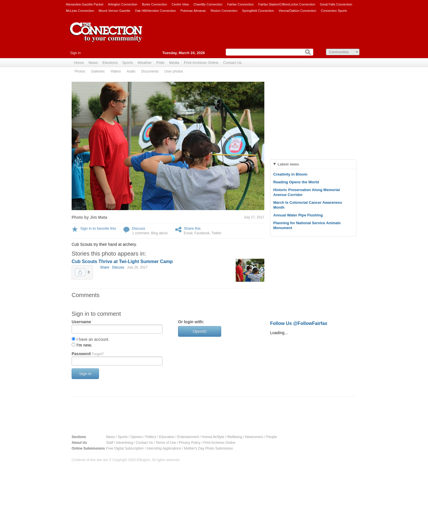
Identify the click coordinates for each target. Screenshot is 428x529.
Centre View (180, 4)
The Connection (106, 36)
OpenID (200, 331)
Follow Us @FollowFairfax (298, 323)
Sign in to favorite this (98, 228)
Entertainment (188, 437)
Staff (109, 443)
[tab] (313, 164)
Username (81, 321)
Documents (150, 71)
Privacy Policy (189, 443)
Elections (110, 62)
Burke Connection (154, 4)
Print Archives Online (201, 62)
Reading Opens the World (296, 182)
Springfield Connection (258, 10)
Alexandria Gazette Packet (84, 4)
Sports (127, 62)
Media (174, 62)
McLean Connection (80, 10)
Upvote (80, 272)
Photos (79, 71)
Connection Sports (334, 10)
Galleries (97, 71)
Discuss (138, 228)
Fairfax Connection (240, 4)
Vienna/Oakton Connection (297, 10)
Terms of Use (166, 443)
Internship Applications (164, 448)
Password (88, 353)
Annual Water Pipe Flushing (298, 215)
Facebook (202, 233)
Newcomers (254, 437)
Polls (160, 62)
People (271, 437)
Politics (150, 437)
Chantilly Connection (208, 4)
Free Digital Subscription (125, 448)
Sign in (75, 53)
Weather (145, 62)
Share (104, 267)
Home (79, 62)
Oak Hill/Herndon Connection (155, 10)
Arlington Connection (122, 4)
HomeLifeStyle (213, 437)
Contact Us (232, 62)
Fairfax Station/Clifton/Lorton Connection (286, 4)
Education (166, 437)
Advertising (124, 443)
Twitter (216, 233)
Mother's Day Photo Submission (208, 448)
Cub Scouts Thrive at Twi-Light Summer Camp (122, 261)
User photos (174, 71)
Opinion (136, 437)
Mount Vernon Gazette (114, 10)
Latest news (288, 164)
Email (188, 233)
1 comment (140, 233)
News (93, 62)
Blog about (159, 233)
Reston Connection (224, 10)
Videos (115, 71)
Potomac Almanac (193, 10)
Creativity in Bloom (290, 174)
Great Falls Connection (336, 4)
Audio (131, 71)
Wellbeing (234, 437)
